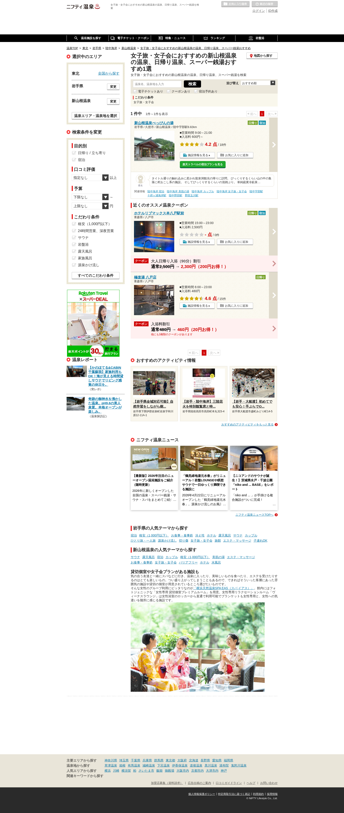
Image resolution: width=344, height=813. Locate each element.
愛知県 (217, 760)
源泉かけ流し (167, 540)
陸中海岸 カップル (203, 191)
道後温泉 (196, 765)
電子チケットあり (150, 91)
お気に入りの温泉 (235, 4)
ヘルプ (251, 783)
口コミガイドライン (229, 783)
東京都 (170, 760)
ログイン (258, 11)
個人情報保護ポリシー (201, 794)
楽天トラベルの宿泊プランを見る (202, 164)
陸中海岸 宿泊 (155, 191)
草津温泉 (111, 765)
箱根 (122, 765)
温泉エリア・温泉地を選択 (95, 116)
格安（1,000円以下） (154, 535)
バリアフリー (188, 562)
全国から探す (109, 73)
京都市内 (197, 770)
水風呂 (216, 562)
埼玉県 (124, 760)
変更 (113, 86)
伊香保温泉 (180, 765)
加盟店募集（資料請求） (167, 783)
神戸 (224, 770)
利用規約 (258, 794)
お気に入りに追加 (236, 155)
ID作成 (273, 11)
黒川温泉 (211, 765)
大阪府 (182, 760)
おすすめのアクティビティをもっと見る (247, 424)
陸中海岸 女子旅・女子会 (232, 191)
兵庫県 (147, 760)
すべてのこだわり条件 (95, 275)
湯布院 (224, 765)
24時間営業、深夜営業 (96, 231)
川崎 (116, 770)
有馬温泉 (134, 765)
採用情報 (272, 794)
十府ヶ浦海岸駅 (156, 195)
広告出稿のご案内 (199, 783)
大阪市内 (182, 770)
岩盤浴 (83, 244)
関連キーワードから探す (85, 776)
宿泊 (134, 535)
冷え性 (200, 535)
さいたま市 (146, 770)
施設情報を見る (198, 155)
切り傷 (183, 540)
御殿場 (169, 770)
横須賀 (126, 770)
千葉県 (135, 760)
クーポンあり (181, 91)
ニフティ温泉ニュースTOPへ (254, 514)
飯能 (159, 770)
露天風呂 (224, 535)
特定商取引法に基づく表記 (234, 794)
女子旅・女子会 (201, 540)
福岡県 (228, 760)
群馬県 (159, 760)
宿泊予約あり (208, 91)
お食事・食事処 (182, 535)
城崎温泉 (149, 765)
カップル (251, 535)
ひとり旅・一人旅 (143, 540)
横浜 (108, 770)
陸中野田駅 (175, 195)
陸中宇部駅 (256, 191)
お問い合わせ (269, 783)
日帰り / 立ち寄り (92, 153)
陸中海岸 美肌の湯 (178, 191)
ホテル (211, 535)
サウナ (238, 535)
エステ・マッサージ (237, 540)
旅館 (218, 540)
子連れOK (260, 540)
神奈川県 (111, 760)
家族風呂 (85, 258)
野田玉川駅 (191, 195)
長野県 (205, 760)
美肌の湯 (218, 557)
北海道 (193, 760)
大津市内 (212, 770)
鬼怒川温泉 (239, 765)
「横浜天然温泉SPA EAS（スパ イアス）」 (223, 588)
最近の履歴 (265, 4)
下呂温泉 (163, 765)
